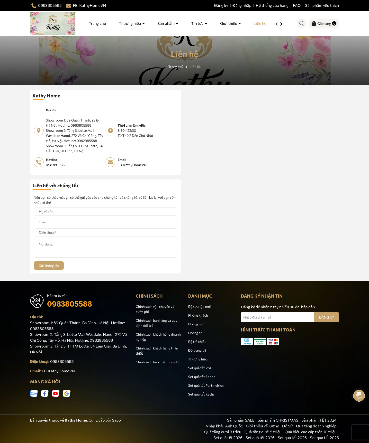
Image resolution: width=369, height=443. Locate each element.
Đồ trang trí (197, 350)
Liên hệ (260, 23)
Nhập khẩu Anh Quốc (224, 426)
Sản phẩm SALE (240, 420)
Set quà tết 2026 (228, 437)
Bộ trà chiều (197, 341)
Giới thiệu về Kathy (262, 426)
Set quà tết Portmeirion (206, 385)
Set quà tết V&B (200, 368)
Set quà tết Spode (201, 377)
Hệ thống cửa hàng (272, 5)
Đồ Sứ (287, 426)
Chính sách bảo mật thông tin (158, 362)
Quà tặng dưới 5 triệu (263, 431)
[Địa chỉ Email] (290, 317)
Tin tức (197, 23)
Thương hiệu (130, 23)
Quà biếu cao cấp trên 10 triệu (310, 431)
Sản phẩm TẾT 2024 (318, 420)
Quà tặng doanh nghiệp (316, 426)
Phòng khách (198, 315)
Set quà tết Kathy (201, 394)
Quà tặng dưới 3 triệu (222, 431)
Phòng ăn (195, 333)
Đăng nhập (242, 5)
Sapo (116, 420)
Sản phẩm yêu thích (322, 5)
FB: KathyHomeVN (132, 165)
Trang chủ (97, 23)
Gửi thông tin (49, 266)
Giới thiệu (229, 23)
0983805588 (56, 165)
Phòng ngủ (196, 324)
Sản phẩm (166, 23)
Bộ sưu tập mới (199, 306)
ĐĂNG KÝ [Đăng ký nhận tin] (326, 317)
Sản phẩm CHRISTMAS (278, 420)
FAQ (297, 5)
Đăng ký (221, 5)
